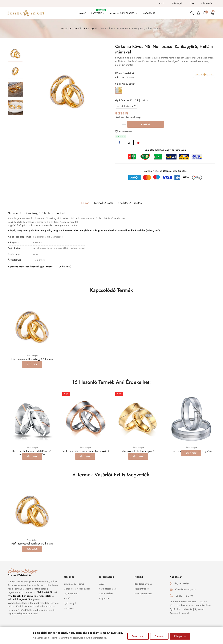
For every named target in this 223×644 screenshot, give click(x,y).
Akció (161, 3)
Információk (206, 3)
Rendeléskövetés (143, 585)
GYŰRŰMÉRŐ (65, 267)
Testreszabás (138, 636)
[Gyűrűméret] (126, 106)
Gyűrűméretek (71, 595)
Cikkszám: (120, 77)
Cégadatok (105, 600)
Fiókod (138, 578)
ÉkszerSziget (128, 73)
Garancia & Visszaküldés (77, 590)
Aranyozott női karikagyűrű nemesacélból (138, 454)
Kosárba (146, 124)
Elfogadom (180, 636)
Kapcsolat (69, 609)
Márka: (118, 73)
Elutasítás (159, 636)
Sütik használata (108, 590)
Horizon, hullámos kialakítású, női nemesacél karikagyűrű (32, 454)
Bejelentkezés (141, 590)
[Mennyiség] (118, 124)
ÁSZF (102, 585)
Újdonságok (177, 3)
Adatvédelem (106, 595)
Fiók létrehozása (143, 595)
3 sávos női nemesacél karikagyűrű (191, 452)
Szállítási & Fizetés (74, 585)
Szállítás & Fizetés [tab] (130, 203)
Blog (192, 3)
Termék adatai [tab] (103, 203)
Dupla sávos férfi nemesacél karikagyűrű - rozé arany (85, 454)
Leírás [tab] (85, 203)
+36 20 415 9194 (183, 597)
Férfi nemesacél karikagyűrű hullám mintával (32, 361)
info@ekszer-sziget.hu (185, 591)
